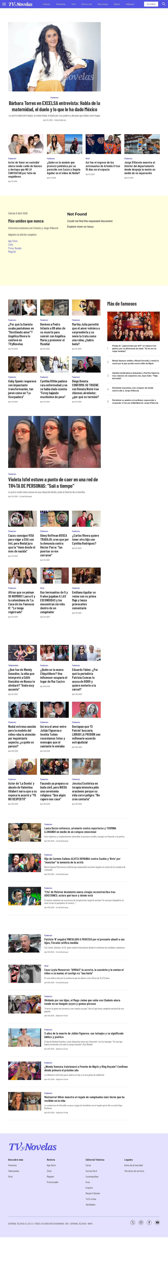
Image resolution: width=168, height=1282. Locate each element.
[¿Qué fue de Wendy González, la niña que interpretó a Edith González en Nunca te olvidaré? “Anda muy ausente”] (22, 653)
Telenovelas (61, 4)
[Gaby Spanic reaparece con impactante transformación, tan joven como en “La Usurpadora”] (22, 364)
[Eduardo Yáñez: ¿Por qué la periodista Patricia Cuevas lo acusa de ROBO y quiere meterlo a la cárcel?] (86, 653)
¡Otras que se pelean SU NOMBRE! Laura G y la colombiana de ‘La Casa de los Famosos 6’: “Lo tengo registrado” (21, 602)
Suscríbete (151, 4)
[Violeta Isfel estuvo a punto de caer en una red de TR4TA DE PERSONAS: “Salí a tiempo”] (54, 442)
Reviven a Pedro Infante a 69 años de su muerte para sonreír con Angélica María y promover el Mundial (52, 334)
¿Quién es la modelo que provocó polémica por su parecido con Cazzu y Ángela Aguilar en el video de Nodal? (63, 168)
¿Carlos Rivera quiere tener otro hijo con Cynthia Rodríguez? (85, 539)
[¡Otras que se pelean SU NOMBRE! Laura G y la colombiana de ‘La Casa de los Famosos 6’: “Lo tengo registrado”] (22, 576)
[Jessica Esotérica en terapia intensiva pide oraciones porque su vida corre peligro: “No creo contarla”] (86, 767)
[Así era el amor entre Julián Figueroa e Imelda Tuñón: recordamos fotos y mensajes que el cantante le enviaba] (54, 710)
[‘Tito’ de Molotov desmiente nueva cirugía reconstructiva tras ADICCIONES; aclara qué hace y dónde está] (24, 896)
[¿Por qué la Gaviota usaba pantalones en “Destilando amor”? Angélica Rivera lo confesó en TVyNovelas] (22, 307)
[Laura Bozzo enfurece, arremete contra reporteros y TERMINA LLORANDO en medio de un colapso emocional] (24, 832)
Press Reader (15, 248)
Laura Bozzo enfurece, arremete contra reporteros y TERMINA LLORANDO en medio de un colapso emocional (80, 830)
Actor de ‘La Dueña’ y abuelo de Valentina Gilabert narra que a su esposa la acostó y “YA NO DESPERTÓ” (22, 791)
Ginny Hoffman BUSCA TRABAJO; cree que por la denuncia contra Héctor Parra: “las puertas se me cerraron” (54, 545)
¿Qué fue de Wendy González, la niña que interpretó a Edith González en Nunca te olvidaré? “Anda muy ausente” (21, 679)
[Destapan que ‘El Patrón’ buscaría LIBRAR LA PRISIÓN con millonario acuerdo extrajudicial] (86, 710)
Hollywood (130, 4)
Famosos (46, 4)
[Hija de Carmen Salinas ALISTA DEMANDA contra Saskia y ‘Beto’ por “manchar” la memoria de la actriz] (24, 863)
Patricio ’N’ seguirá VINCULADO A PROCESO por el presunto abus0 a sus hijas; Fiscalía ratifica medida (84, 941)
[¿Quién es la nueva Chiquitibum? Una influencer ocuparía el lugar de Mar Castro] (54, 653)
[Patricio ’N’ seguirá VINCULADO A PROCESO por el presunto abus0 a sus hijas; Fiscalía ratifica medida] (24, 943)
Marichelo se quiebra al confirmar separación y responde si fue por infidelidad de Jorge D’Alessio (135, 401)
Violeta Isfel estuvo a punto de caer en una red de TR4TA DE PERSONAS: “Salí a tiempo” (53, 482)
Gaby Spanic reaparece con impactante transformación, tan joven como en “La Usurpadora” (22, 389)
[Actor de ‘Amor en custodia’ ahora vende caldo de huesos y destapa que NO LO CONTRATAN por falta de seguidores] (26, 144)
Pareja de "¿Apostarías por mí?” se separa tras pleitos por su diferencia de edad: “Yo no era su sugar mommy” (134, 348)
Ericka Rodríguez (26, 496)
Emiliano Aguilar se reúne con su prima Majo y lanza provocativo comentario (84, 600)
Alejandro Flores (62, 1015)
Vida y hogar (103, 4)
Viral (73, 4)
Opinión (117, 4)
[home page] (20, 4)
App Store (13, 241)
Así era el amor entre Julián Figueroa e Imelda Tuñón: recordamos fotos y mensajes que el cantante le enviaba (53, 736)
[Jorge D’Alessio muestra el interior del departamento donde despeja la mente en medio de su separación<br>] (142, 144)
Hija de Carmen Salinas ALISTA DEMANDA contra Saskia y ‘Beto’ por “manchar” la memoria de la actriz (82, 860)
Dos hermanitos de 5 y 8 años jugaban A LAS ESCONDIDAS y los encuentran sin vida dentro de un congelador (54, 602)
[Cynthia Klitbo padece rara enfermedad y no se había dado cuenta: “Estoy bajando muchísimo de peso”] (54, 364)
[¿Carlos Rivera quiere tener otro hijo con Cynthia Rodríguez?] (86, 519)
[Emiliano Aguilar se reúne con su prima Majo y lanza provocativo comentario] (86, 576)
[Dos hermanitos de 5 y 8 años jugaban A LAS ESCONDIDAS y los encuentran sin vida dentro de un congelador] (54, 576)
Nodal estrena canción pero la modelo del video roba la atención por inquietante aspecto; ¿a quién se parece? (22, 736)
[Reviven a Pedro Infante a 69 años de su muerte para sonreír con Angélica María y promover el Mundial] (54, 307)
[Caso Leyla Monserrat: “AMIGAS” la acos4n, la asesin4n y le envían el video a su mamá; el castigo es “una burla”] (24, 974)
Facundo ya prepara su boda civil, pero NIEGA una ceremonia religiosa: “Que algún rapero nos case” (54, 791)
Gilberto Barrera (60, 120)
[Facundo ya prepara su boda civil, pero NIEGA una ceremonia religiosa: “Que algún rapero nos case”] (54, 767)
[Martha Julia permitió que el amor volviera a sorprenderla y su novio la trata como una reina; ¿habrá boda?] (86, 307)
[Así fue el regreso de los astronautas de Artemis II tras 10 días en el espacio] (103, 144)
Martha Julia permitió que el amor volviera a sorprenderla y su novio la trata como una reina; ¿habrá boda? (86, 334)
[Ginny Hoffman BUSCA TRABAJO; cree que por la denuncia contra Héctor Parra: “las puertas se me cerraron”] (54, 519)
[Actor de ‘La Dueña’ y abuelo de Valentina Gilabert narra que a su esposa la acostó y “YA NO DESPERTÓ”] (22, 767)
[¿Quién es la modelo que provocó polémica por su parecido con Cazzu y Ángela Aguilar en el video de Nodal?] (64, 144)
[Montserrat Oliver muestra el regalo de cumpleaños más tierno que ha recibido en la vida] (24, 1101)
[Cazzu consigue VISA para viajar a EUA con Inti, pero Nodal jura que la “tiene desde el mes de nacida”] (22, 519)
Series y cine (86, 4)
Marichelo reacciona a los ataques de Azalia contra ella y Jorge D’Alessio (132, 389)
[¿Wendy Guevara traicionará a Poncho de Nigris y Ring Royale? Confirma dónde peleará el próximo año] (24, 1070)
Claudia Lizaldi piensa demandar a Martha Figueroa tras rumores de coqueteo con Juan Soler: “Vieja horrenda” (135, 376)
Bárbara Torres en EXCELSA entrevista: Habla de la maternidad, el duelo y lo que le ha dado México (54, 106)
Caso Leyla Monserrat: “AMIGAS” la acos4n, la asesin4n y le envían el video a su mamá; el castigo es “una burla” (84, 971)
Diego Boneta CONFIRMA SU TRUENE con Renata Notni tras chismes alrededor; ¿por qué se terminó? (85, 389)
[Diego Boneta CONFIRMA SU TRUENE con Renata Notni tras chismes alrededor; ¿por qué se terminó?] (86, 364)
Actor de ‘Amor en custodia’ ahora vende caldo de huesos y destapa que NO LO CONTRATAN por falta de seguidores (25, 169)
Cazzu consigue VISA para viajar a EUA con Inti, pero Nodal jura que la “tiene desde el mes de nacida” (21, 543)
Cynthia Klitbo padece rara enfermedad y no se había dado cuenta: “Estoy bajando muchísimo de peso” (53, 389)
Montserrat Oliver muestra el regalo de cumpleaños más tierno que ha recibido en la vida (84, 1098)
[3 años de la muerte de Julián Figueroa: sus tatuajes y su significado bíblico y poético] (24, 1037)
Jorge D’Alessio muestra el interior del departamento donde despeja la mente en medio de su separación (139, 168)
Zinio (10, 244)
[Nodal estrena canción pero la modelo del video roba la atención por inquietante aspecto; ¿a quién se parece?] (22, 710)
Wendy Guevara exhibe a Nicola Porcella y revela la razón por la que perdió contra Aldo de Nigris (135, 362)
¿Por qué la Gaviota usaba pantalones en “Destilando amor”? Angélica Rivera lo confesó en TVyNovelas (21, 334)
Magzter (12, 251)
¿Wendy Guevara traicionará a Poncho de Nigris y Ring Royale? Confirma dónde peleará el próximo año (86, 1068)
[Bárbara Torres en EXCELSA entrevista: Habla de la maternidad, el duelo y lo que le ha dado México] (54, 56)
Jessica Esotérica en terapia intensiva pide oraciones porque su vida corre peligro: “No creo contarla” (86, 791)
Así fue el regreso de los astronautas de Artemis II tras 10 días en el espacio (103, 166)
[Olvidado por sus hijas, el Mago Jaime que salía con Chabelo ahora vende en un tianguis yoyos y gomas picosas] (24, 1004)
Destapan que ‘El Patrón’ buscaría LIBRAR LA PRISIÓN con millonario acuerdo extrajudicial (86, 734)
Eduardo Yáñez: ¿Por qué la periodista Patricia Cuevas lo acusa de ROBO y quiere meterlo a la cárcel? (85, 679)
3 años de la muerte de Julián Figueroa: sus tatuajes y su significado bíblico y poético (84, 1035)
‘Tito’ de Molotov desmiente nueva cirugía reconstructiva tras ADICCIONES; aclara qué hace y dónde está (79, 893)
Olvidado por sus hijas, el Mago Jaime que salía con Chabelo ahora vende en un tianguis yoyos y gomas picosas (82, 1002)
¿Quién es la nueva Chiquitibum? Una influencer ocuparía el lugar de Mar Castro (53, 675)
